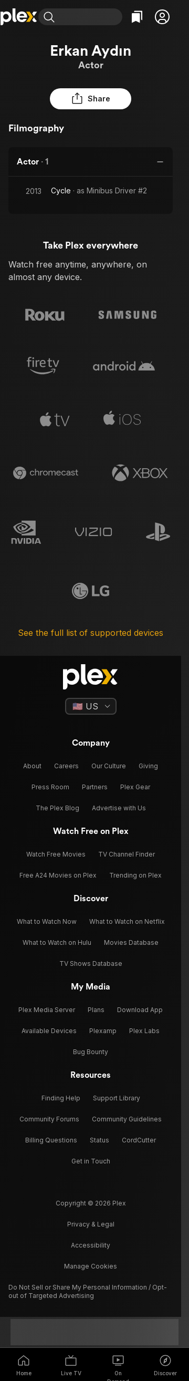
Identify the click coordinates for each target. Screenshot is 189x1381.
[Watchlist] (137, 16)
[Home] (19, 16)
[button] (162, 16)
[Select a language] (91, 706)
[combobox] (90, 16)
